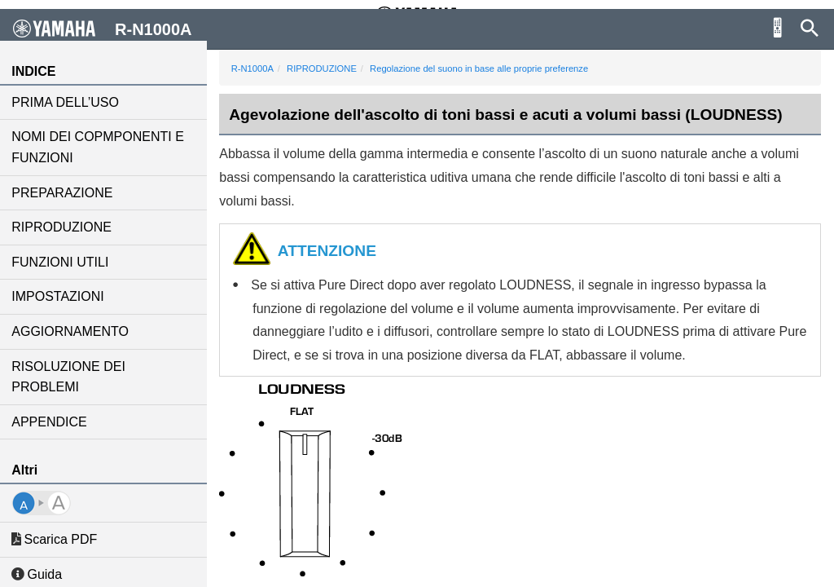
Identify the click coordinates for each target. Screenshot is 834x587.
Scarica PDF (56, 539)
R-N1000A (254, 68)
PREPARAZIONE (63, 193)
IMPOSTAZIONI (59, 296)
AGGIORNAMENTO (71, 331)
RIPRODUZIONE (63, 227)
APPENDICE (50, 422)
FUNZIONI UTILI (61, 262)
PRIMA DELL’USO (67, 102)
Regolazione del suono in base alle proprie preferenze (480, 68)
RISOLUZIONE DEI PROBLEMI (70, 377)
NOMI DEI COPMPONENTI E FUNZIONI (99, 147)
